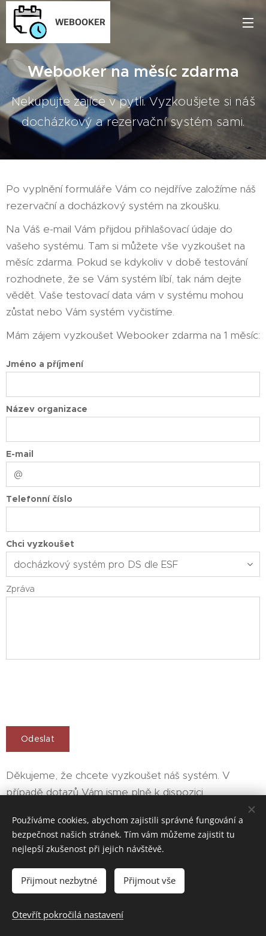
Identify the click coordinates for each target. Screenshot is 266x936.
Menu (248, 22)
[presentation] (97, 690)
